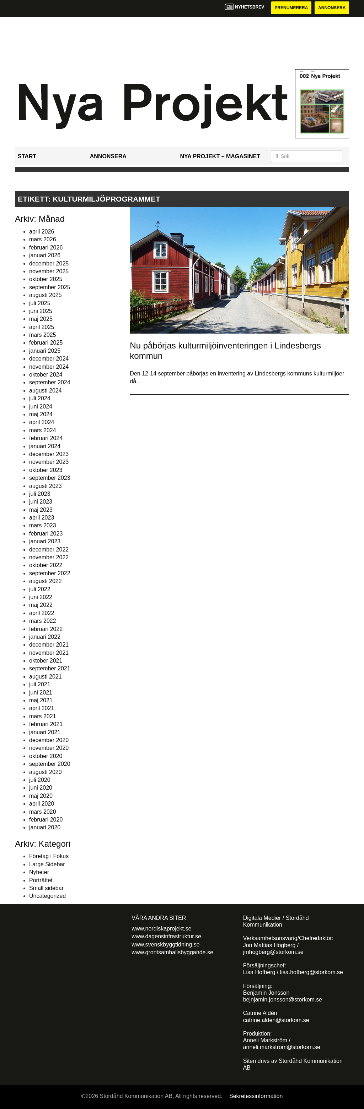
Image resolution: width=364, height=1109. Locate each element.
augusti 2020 (45, 772)
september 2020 (49, 764)
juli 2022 (39, 589)
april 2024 (41, 422)
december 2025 (49, 263)
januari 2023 (44, 541)
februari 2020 (46, 820)
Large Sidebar (47, 864)
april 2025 (41, 327)
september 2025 (49, 287)
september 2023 (49, 478)
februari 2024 (46, 438)
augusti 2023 (45, 486)
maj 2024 (41, 414)
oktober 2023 (45, 470)
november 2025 (49, 271)
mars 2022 (42, 621)
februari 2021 (46, 724)
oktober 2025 (45, 279)
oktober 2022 (45, 565)
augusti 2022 (45, 581)
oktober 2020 (45, 756)
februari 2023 (46, 534)
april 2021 (41, 708)
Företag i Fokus (49, 856)
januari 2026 (44, 255)
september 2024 (49, 382)
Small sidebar (46, 888)
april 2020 (41, 804)
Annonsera (332, 7)
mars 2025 (42, 335)
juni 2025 (40, 311)
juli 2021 (39, 684)
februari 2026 (46, 248)
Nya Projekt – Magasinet (220, 156)
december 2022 (49, 550)
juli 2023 (39, 494)
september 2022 (49, 573)
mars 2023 (42, 525)
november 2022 (49, 557)
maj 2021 (41, 700)
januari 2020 (44, 827)
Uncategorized (47, 896)
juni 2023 (40, 502)
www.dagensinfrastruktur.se (166, 936)
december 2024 (49, 359)
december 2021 (49, 645)
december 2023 (49, 454)
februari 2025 (46, 343)
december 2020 (49, 740)
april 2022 (41, 613)
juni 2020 (40, 788)
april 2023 (41, 518)
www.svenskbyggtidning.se (165, 944)
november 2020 (49, 748)
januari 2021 (44, 732)
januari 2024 (44, 446)
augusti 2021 (45, 677)
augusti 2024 (45, 391)
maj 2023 (41, 510)
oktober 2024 (45, 375)
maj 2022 (41, 605)
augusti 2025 (45, 295)
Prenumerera (291, 7)
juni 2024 (40, 406)
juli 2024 (39, 398)
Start (27, 156)
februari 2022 (46, 629)
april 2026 (41, 232)
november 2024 (49, 367)
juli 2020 (39, 780)
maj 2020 (41, 796)
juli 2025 (39, 303)
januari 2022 (44, 637)
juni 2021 (40, 693)
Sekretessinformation (256, 1096)
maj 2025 (41, 319)
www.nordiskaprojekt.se (161, 929)
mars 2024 (42, 430)
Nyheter (39, 872)
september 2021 (49, 668)
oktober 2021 (45, 661)
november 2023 (49, 462)
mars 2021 (42, 716)
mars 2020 (42, 812)
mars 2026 (42, 239)
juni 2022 (40, 597)
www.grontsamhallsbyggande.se (172, 952)
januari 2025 (44, 351)
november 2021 (49, 653)
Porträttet (41, 880)
